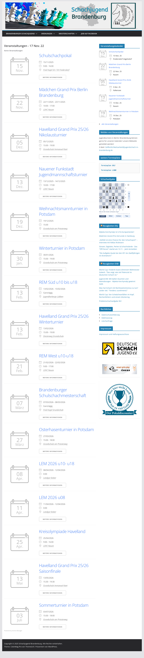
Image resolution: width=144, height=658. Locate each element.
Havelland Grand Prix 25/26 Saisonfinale (64, 574)
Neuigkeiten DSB (111, 263)
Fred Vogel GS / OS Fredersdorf (56, 70)
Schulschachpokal (55, 55)
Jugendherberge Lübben (53, 296)
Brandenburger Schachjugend (20, 33)
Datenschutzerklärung (111, 315)
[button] (36, 33)
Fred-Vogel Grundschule (53, 410)
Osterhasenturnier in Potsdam (58, 432)
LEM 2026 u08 (52, 503)
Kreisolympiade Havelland (62, 537)
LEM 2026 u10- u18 (57, 469)
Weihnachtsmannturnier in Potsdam (63, 211)
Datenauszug (107, 318)
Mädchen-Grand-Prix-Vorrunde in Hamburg (117, 236)
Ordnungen (46, 33)
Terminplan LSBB (108, 170)
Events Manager (17, 636)
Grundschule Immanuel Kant (55, 149)
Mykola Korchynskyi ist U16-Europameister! (116, 232)
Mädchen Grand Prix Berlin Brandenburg (63, 92)
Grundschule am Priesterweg (55, 228)
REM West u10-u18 (57, 356)
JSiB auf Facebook (89, 33)
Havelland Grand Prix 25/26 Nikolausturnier (64, 132)
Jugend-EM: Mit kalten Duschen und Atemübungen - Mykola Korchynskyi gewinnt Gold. (117, 281)
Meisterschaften (66, 33)
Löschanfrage (107, 321)
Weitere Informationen (52, 77)
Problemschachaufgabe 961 (110, 301)
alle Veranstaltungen (110, 124)
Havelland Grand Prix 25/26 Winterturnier (64, 319)
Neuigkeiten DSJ (110, 225)
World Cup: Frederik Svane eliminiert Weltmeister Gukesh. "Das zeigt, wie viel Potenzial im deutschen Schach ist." (119, 272)
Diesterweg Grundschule (53, 336)
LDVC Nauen (48, 109)
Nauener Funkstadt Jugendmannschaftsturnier (63, 171)
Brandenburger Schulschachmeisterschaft (63, 392)
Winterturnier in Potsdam (62, 248)
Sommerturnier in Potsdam (64, 611)
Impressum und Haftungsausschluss (114, 334)
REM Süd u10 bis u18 (58, 282)
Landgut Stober (49, 483)
